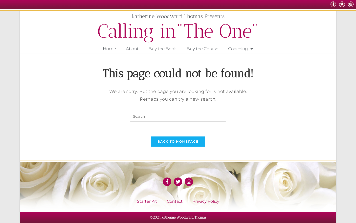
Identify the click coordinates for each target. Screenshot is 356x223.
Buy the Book (163, 48)
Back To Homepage (178, 141)
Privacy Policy (206, 201)
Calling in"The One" (178, 31)
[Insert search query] (178, 117)
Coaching (240, 48)
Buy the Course (202, 48)
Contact (175, 201)
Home (109, 48)
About (132, 48)
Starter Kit (147, 201)
